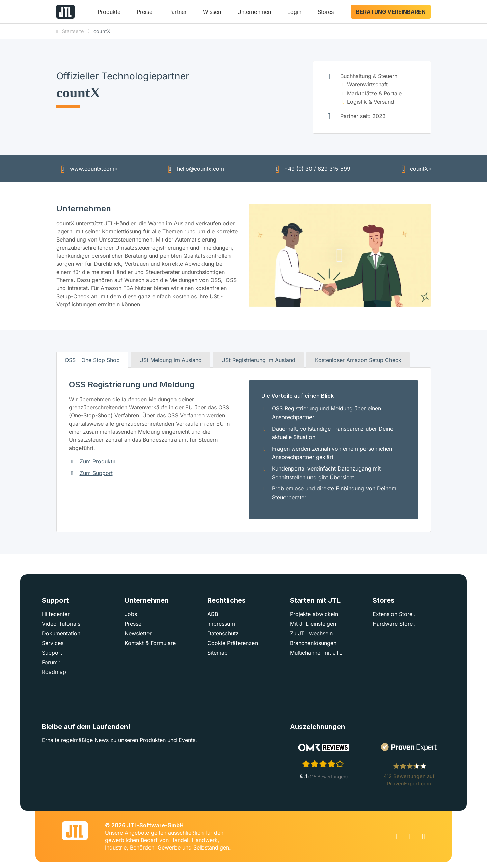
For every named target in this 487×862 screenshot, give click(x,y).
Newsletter (138, 633)
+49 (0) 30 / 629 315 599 (310, 168)
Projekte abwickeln (314, 614)
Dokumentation (61, 633)
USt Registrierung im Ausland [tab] (258, 360)
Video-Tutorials (61, 623)
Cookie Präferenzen (232, 643)
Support (52, 652)
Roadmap (54, 671)
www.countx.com (85, 168)
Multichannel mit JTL (316, 652)
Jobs (131, 614)
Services (52, 643)
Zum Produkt (96, 461)
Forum (50, 662)
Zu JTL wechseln (311, 633)
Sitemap (217, 652)
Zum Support (96, 473)
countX (412, 168)
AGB (212, 614)
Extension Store (392, 614)
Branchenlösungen (313, 643)
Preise (144, 11)
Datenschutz (223, 633)
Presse (133, 623)
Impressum (221, 623)
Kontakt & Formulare (150, 643)
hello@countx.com (193, 168)
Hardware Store (393, 623)
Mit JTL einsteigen (313, 623)
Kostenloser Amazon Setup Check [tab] (358, 360)
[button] (109, 14)
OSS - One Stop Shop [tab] (92, 360)
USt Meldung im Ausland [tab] (170, 360)
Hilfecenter (56, 614)
